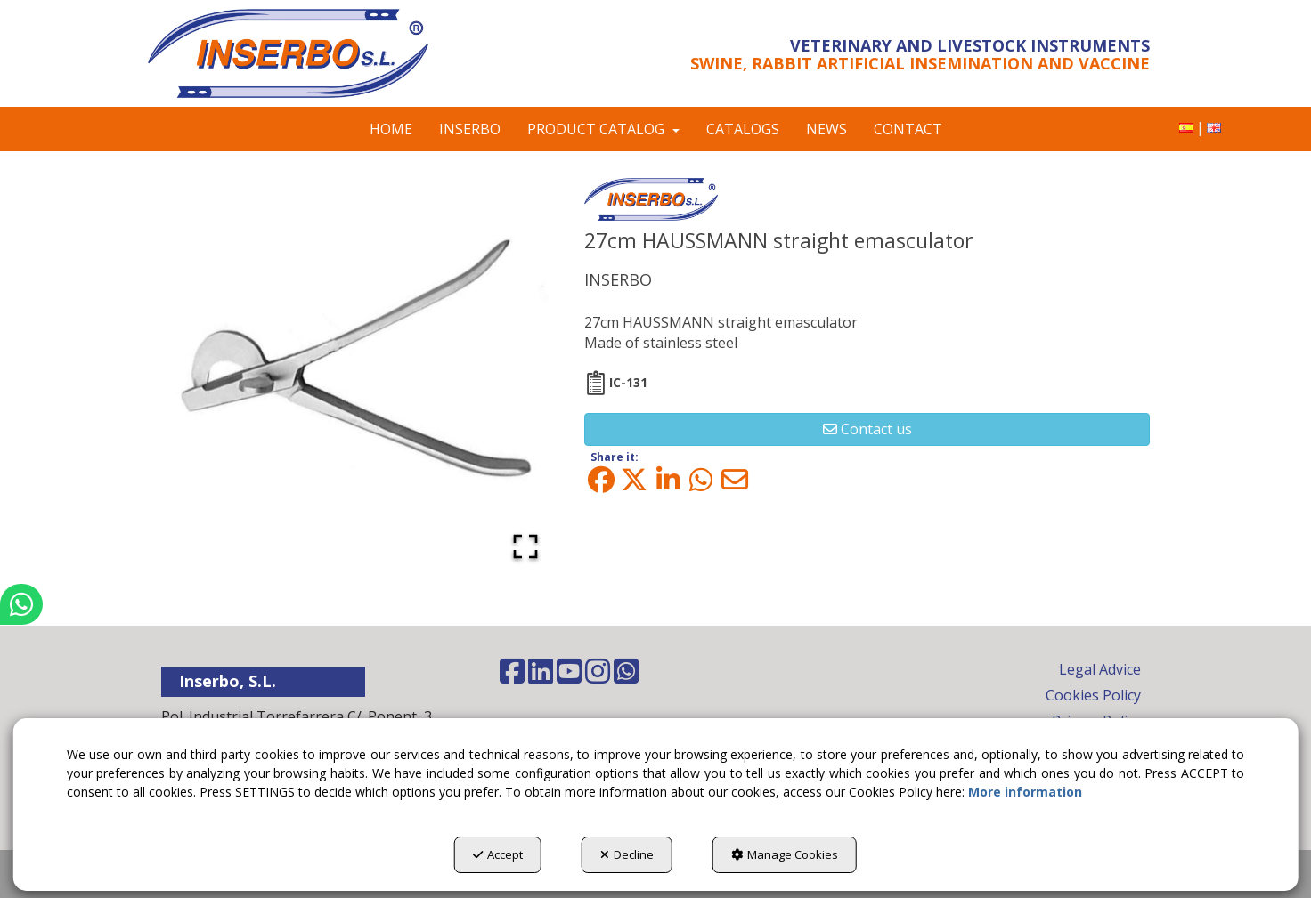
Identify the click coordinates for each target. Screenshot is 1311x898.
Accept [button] (498, 854)
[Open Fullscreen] (525, 546)
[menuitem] (1186, 127)
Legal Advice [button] (1100, 669)
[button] (310, 53)
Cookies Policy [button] (1093, 695)
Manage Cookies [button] (784, 854)
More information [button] (1025, 791)
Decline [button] (627, 854)
